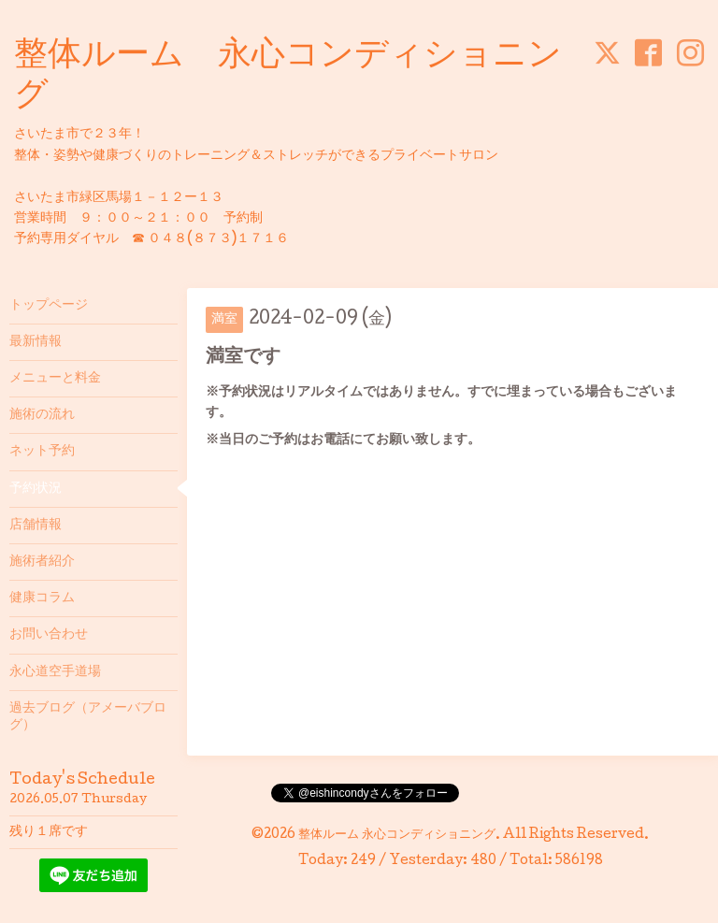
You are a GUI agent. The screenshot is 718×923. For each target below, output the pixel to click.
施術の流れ (42, 415)
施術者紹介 (42, 562)
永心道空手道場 (55, 672)
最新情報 (35, 342)
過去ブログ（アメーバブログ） (87, 717)
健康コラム (42, 598)
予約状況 (35, 489)
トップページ (48, 305)
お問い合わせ (48, 634)
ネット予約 (42, 451)
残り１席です (48, 832)
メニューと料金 (55, 378)
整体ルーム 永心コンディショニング (396, 835)
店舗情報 (35, 525)
